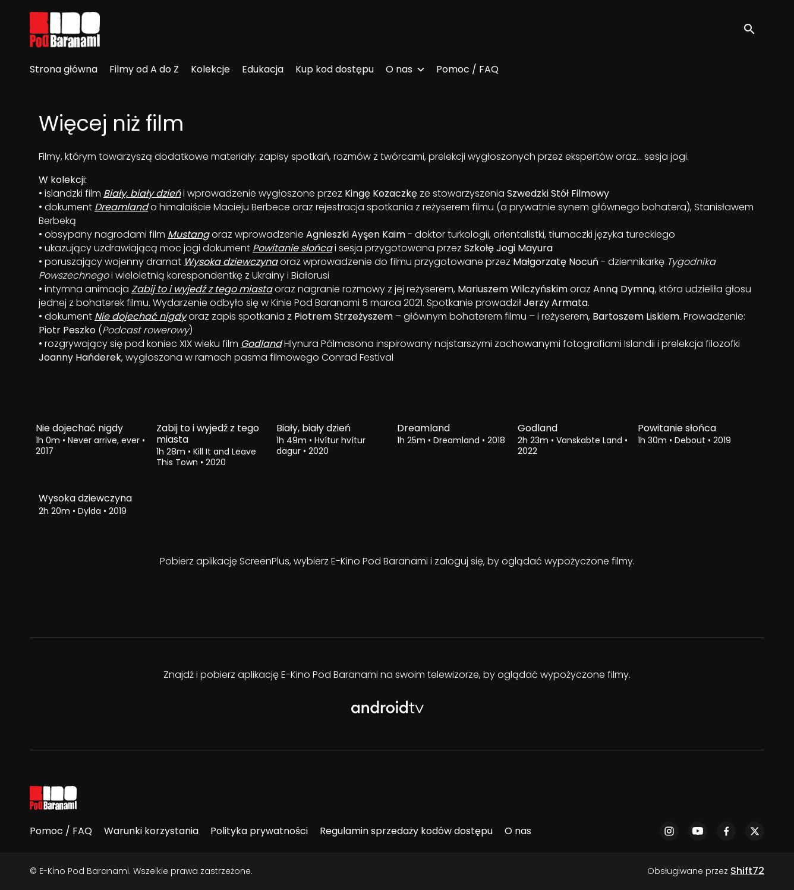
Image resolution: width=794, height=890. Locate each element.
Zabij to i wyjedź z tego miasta (201, 289)
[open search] (753, 29)
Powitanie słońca (292, 248)
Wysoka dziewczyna (231, 262)
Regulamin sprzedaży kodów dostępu (406, 831)
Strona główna (63, 69)
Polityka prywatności (259, 831)
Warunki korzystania (151, 831)
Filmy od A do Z (144, 69)
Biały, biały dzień (142, 193)
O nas (399, 69)
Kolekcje (210, 69)
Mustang (188, 234)
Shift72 (747, 871)
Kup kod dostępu (334, 69)
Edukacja (262, 69)
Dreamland (121, 207)
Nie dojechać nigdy (140, 316)
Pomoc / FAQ (467, 69)
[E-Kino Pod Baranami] (53, 798)
